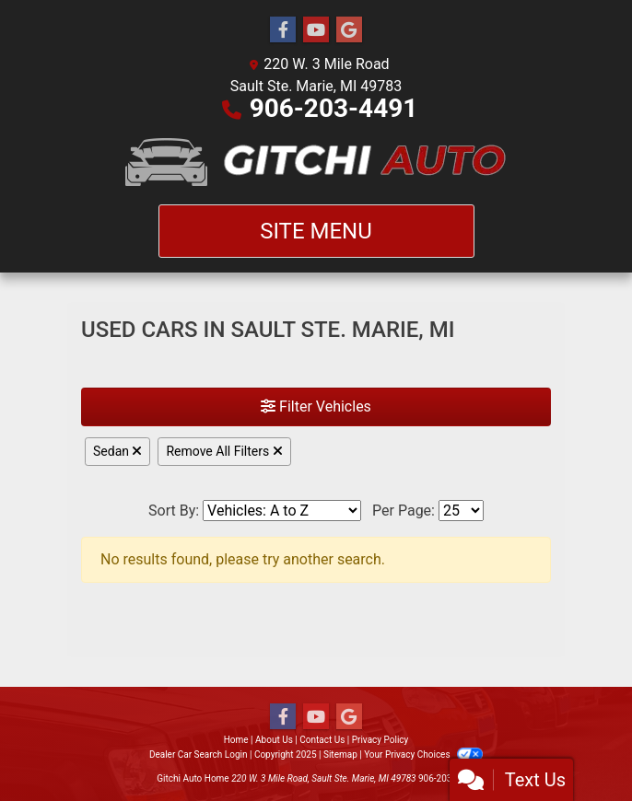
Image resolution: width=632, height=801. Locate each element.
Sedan (117, 451)
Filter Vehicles (316, 406)
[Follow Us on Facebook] (283, 30)
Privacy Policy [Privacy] (380, 740)
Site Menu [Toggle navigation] (316, 231)
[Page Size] (461, 510)
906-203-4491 (334, 108)
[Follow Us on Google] (349, 30)
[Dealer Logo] (316, 162)
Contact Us (322, 740)
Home (236, 740)
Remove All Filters (224, 451)
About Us (274, 740)
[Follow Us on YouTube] (316, 30)
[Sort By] (282, 510)
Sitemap (340, 754)
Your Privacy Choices (423, 754)
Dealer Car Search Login (198, 754)
